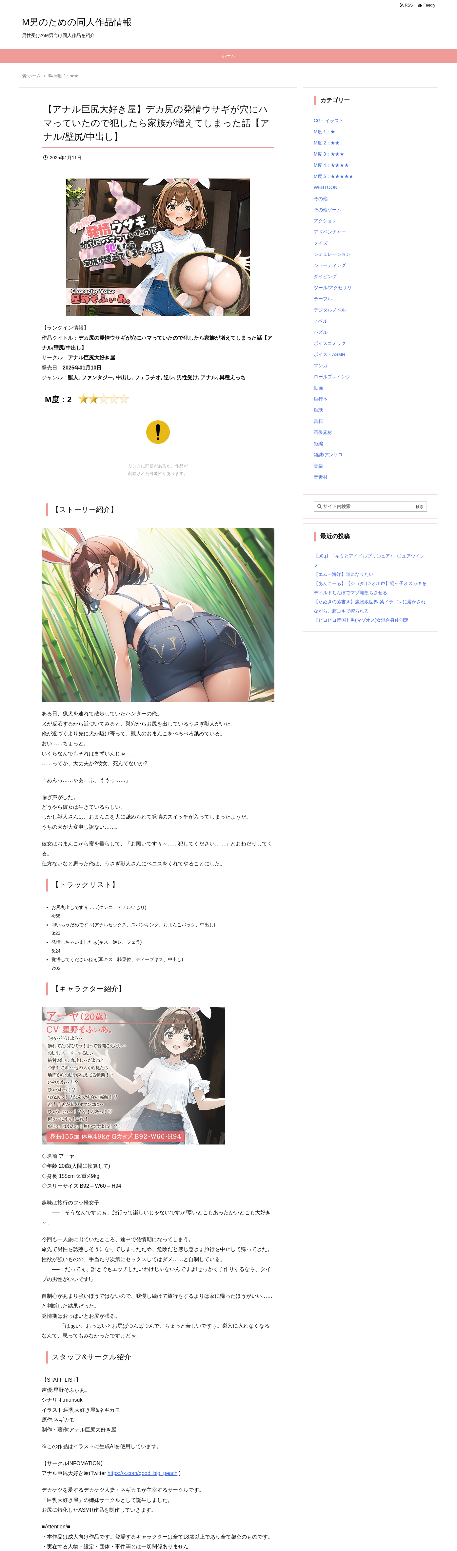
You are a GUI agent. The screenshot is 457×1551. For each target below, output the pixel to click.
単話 (318, 410)
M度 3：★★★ (329, 154)
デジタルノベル (330, 309)
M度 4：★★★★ (331, 165)
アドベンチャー (330, 232)
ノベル (321, 321)
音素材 (321, 477)
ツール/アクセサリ (333, 287)
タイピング (325, 276)
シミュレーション (332, 254)
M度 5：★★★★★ (333, 176)
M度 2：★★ (66, 75)
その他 (321, 198)
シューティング (330, 265)
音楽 (318, 465)
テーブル (323, 298)
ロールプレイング (332, 376)
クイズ (321, 243)
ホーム (34, 75)
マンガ (321, 365)
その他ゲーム (327, 209)
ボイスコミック (330, 343)
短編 (318, 443)
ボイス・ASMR (329, 354)
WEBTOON (325, 187)
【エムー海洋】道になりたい (343, 574)
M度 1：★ (324, 131)
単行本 (321, 399)
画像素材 (323, 432)
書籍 (318, 421)
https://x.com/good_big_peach (142, 1473)
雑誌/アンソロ (328, 454)
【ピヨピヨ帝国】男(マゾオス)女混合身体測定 (361, 620)
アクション (325, 220)
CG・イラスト (329, 120)
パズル (321, 332)
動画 (318, 387)
